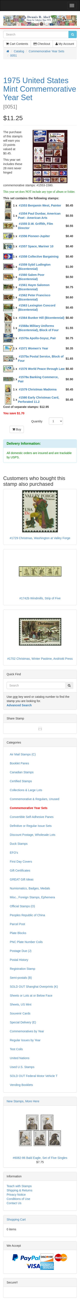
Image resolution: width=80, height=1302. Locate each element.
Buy (16, 429)
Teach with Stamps (19, 1186)
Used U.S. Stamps (22, 1067)
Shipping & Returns (19, 1190)
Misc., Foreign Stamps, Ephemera (32, 897)
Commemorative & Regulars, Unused (34, 799)
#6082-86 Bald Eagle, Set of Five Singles (40, 1158)
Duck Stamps (19, 843)
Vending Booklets (21, 1085)
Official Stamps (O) (22, 906)
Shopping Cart (16, 1219)
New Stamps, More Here (23, 1101)
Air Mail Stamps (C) (23, 754)
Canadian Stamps (21, 772)
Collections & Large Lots (26, 790)
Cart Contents (17, 44)
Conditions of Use (18, 1199)
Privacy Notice (16, 1194)
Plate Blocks (18, 933)
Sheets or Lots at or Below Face (31, 995)
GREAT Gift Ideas (21, 879)
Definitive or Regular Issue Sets (31, 826)
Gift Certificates (20, 870)
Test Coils (16, 1049)
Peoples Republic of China (27, 915)
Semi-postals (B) (21, 977)
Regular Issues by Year (25, 1040)
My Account (64, 44)
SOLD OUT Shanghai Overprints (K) (34, 986)
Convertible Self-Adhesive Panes (32, 817)
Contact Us (14, 1203)
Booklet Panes (19, 763)
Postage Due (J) (20, 951)
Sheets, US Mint (20, 1004)
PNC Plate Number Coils (26, 942)
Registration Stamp (22, 968)
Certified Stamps (21, 781)
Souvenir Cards (20, 1013)
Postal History (19, 960)
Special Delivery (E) (23, 1022)
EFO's (14, 852)
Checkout (41, 44)
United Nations (19, 1058)
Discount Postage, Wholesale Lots (32, 834)
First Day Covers (21, 861)
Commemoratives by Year (27, 1031)
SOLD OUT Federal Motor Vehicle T (34, 1076)
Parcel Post (17, 924)
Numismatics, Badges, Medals (30, 888)
